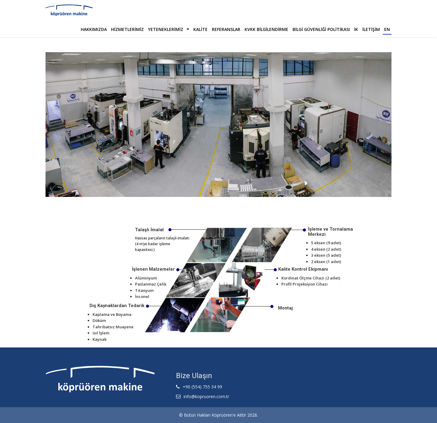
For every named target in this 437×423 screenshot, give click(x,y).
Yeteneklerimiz (168, 29)
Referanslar (226, 29)
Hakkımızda (94, 29)
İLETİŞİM (371, 29)
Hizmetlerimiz (127, 29)
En (387, 29)
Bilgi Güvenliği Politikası (321, 29)
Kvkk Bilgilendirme (266, 29)
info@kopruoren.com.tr (206, 396)
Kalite (200, 29)
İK (356, 29)
